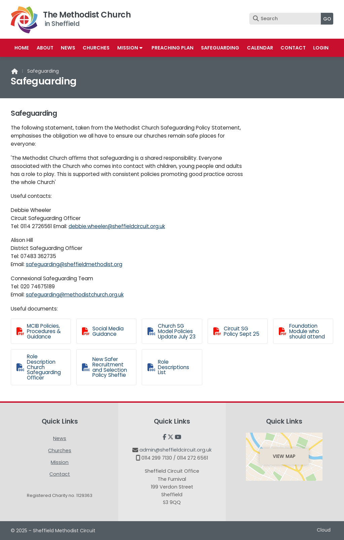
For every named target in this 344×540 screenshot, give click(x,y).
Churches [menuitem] (96, 47)
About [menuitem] (45, 47)
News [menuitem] (68, 47)
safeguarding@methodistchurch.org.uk (75, 294)
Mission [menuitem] (127, 47)
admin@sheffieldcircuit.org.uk (175, 449)
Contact (59, 474)
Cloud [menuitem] (324, 530)
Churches (59, 450)
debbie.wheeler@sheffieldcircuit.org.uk (117, 226)
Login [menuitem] (321, 47)
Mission (60, 462)
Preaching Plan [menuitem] (173, 47)
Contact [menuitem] (293, 47)
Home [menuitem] (21, 47)
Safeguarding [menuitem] (220, 47)
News (59, 438)
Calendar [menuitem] (260, 47)
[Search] (287, 19)
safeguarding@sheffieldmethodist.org (74, 264)
